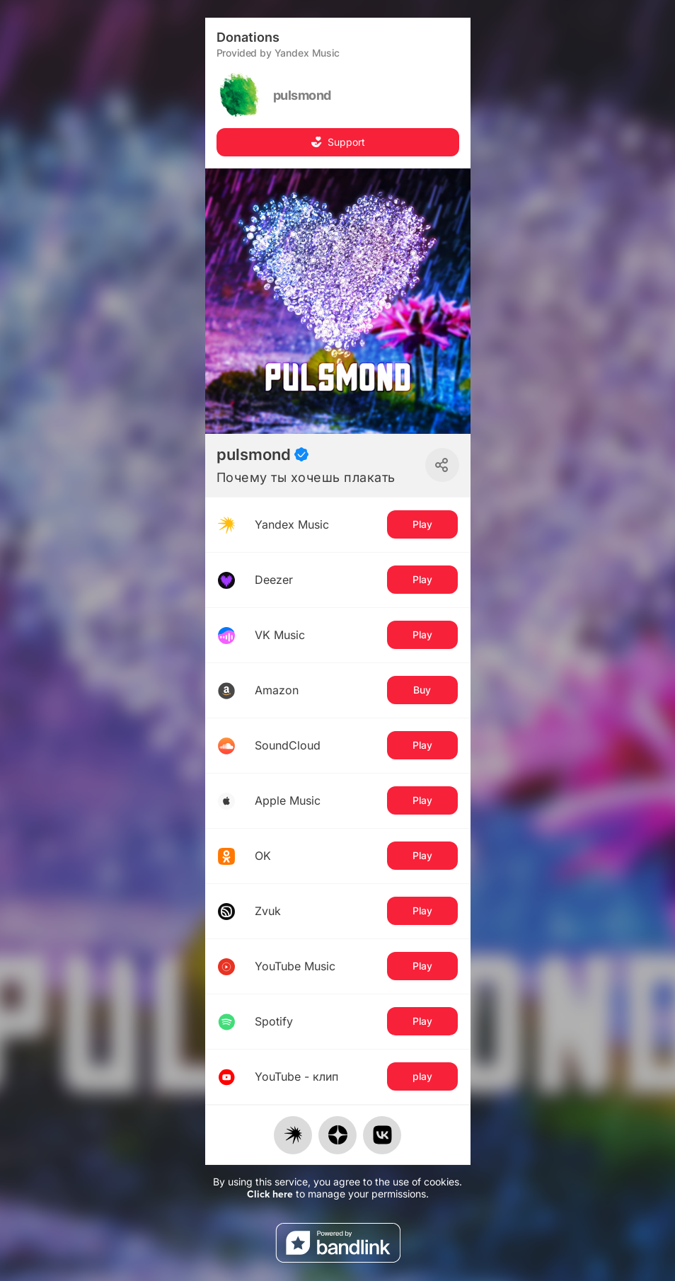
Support (338, 142)
